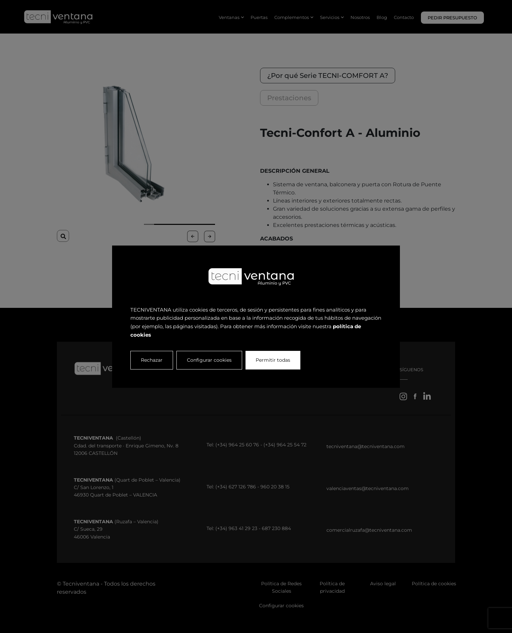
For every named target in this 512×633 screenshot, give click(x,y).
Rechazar (152, 360)
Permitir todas (273, 360)
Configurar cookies (209, 360)
